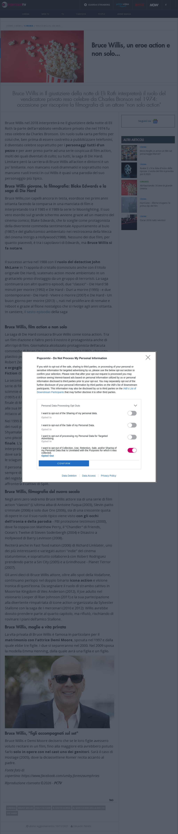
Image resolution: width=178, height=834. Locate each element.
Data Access (89, 475)
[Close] (149, 358)
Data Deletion (69, 475)
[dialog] (89, 417)
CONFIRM (63, 463)
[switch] (132, 413)
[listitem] (89, 405)
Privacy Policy (108, 475)
